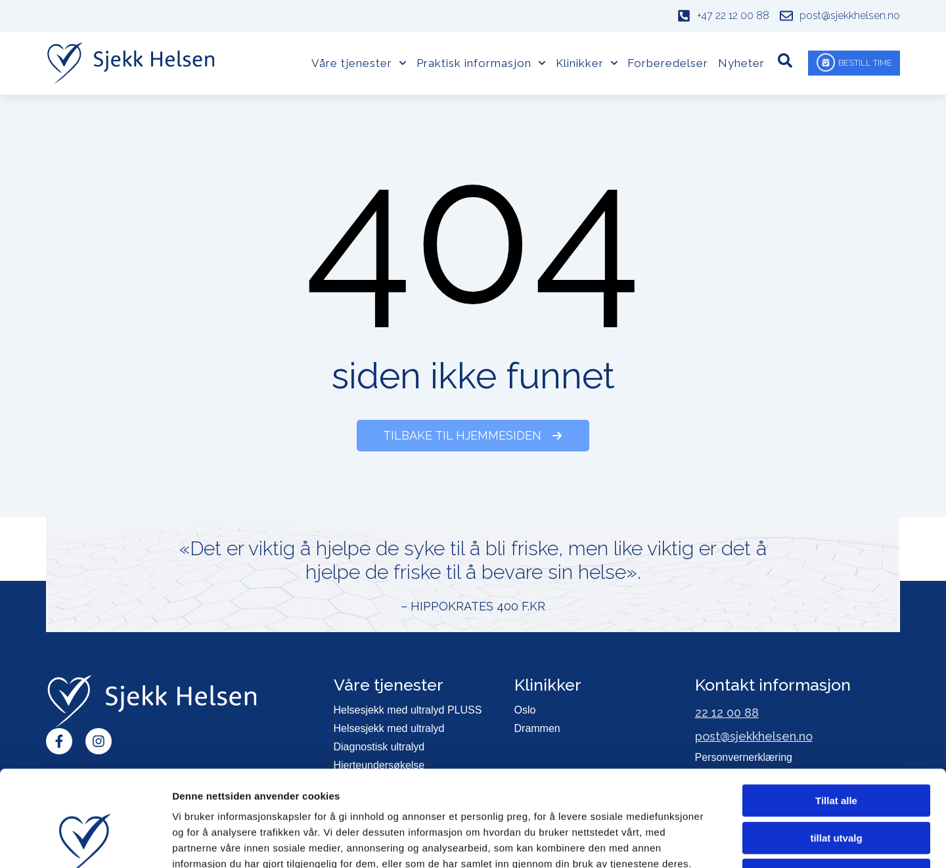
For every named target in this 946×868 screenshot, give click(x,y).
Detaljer (699, 842)
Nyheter (741, 63)
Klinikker (587, 63)
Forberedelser (667, 63)
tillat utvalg (836, 748)
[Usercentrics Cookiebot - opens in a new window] (85, 842)
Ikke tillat (836, 784)
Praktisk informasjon (481, 63)
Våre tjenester (359, 63)
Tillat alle (836, 710)
